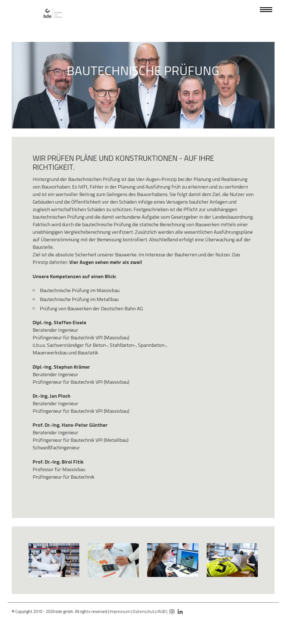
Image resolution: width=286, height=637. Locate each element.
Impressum (120, 611)
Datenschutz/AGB (149, 611)
